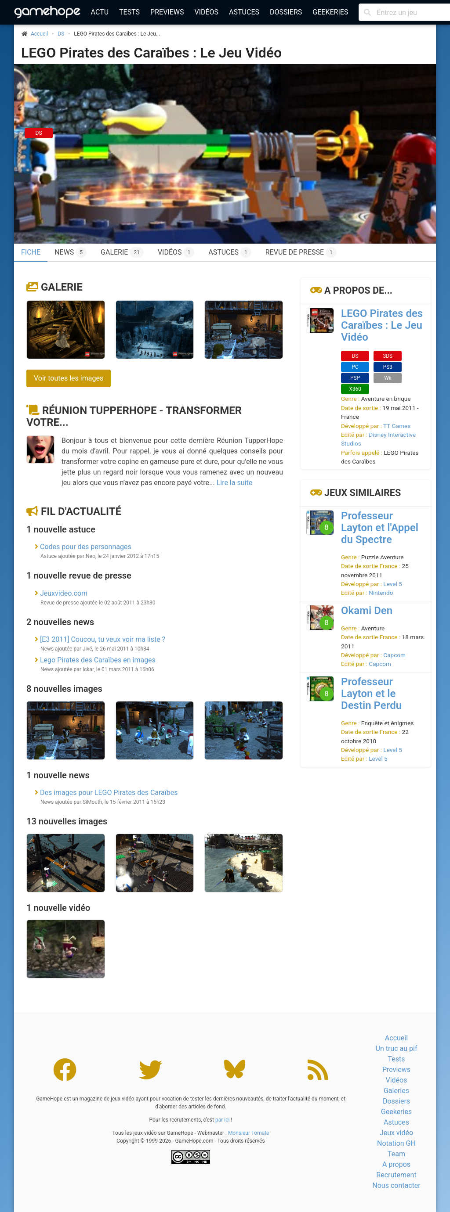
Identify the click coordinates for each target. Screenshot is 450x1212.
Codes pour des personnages (85, 547)
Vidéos (206, 12)
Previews (167, 12)
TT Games (396, 425)
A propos (396, 1164)
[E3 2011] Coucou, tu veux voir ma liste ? (102, 639)
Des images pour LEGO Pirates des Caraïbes (109, 792)
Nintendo (381, 592)
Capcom (394, 654)
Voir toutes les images (68, 378)
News (70, 252)
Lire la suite (234, 482)
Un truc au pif (396, 1048)
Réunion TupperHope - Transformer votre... (134, 416)
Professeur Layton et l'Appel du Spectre (379, 528)
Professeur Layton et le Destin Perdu (371, 694)
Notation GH (396, 1143)
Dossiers (286, 12)
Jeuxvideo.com (63, 593)
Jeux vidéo (396, 1133)
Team (396, 1154)
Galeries (396, 1090)
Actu (100, 12)
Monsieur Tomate (248, 1133)
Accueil (396, 1038)
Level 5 (392, 583)
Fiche (30, 252)
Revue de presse (301, 252)
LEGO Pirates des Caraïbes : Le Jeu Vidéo (151, 52)
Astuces (244, 12)
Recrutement (396, 1175)
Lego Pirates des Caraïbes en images (98, 660)
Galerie (122, 252)
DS (61, 34)
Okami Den (366, 610)
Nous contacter (396, 1185)
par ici (222, 1120)
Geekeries (330, 12)
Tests (129, 12)
